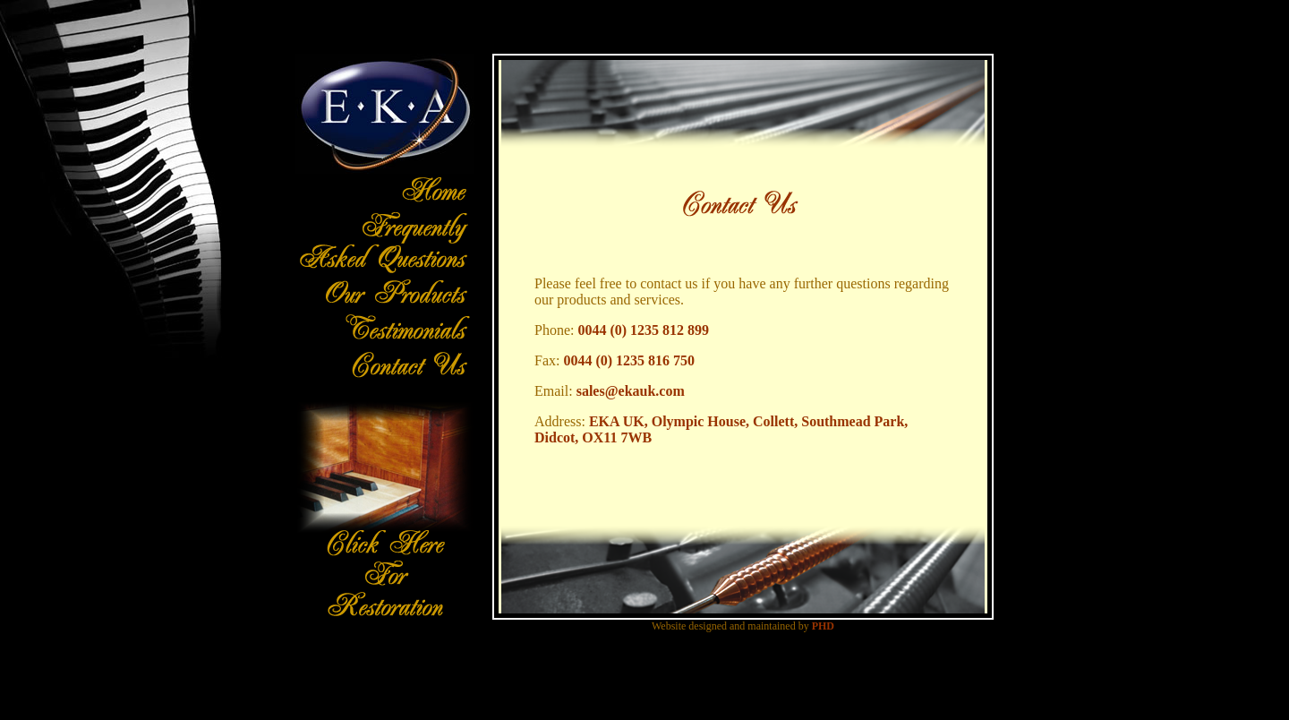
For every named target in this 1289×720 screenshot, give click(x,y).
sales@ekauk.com (630, 391)
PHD (823, 626)
